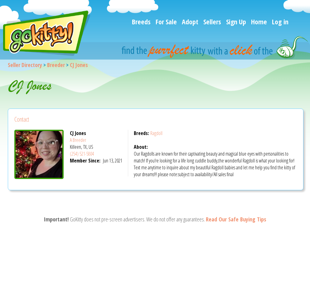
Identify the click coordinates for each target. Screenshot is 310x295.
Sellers (212, 21)
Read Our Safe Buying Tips (236, 219)
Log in (280, 21)
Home (259, 21)
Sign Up (236, 21)
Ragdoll (156, 133)
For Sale (166, 21)
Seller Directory (25, 65)
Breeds (141, 21)
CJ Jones (79, 65)
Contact (21, 119)
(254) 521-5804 (82, 153)
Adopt (190, 21)
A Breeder (78, 140)
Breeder (56, 65)
